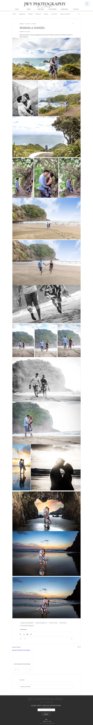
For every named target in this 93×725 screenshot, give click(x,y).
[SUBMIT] (46, 714)
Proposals (46, 14)
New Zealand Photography (27, 625)
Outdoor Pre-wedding (65, 14)
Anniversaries (54, 14)
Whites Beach (63, 622)
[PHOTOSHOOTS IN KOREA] (22, 655)
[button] (87, 4)
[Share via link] (31, 634)
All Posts (14, 14)
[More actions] (72, 24)
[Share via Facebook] (20, 634)
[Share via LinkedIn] (27, 634)
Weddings (30, 14)
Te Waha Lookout (53, 622)
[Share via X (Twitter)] (24, 634)
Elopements (38, 14)
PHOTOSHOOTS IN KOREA (22, 664)
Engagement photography (27, 622)
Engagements (22, 14)
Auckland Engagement (41, 622)
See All (79, 646)
